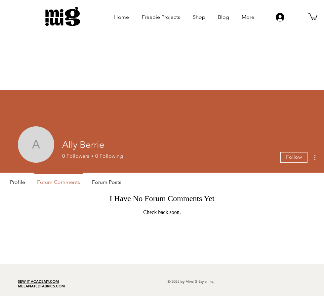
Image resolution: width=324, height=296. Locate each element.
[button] (312, 16)
